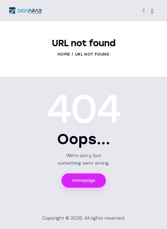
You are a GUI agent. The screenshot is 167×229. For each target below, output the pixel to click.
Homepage (83, 180)
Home (63, 54)
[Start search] (152, 11)
